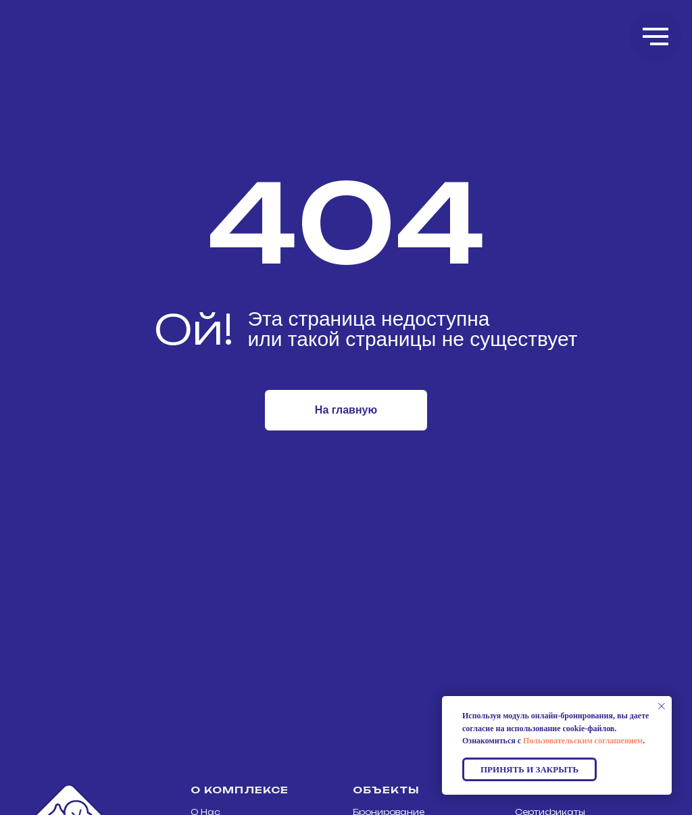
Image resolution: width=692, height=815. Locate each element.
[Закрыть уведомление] (661, 706)
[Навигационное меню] (655, 36)
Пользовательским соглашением (583, 740)
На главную (346, 410)
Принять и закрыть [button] (529, 769)
